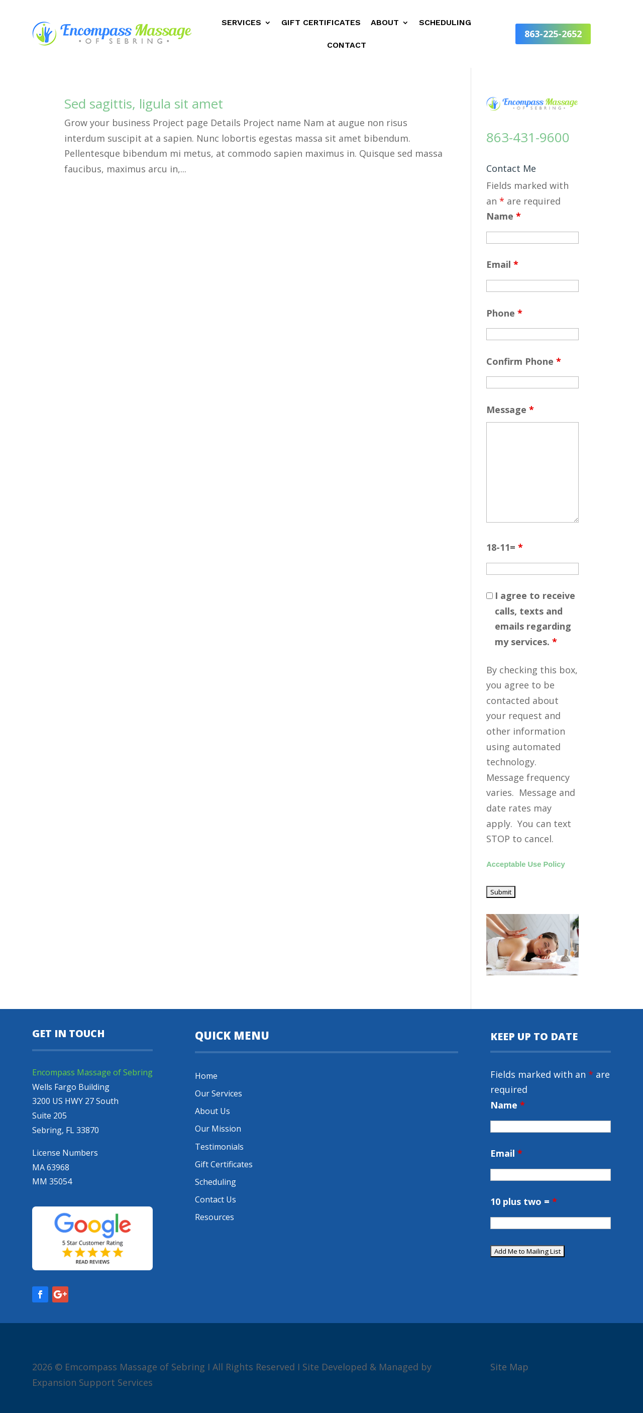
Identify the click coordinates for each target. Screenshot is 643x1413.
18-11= (504, 547)
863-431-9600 (528, 137)
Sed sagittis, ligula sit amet (143, 103)
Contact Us (215, 1199)
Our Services (218, 1093)
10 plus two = (523, 1201)
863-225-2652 (553, 34)
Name (503, 216)
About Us (212, 1111)
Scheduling (445, 23)
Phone (504, 313)
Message (510, 409)
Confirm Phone (523, 361)
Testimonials (219, 1146)
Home (206, 1075)
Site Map (509, 1367)
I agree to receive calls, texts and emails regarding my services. (535, 618)
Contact (346, 46)
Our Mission (218, 1128)
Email (502, 264)
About (385, 23)
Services (241, 23)
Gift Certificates (321, 23)
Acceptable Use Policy (525, 864)
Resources (214, 1217)
